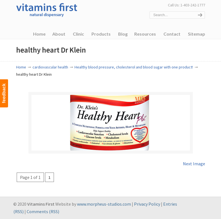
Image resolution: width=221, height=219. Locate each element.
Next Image (194, 163)
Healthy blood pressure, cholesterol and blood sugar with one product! (134, 67)
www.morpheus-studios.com (104, 204)
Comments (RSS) (43, 211)
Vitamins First (46, 9)
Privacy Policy (147, 204)
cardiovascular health (50, 67)
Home (21, 67)
